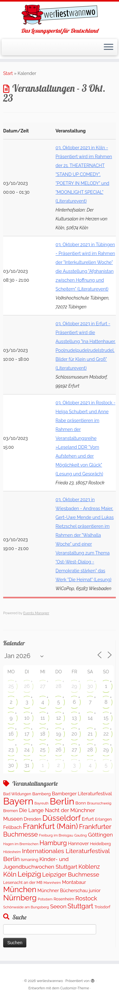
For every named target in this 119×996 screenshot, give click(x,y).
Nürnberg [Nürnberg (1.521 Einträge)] (19, 897)
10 (27, 718)
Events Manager (36, 613)
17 (26, 734)
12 (58, 718)
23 (11, 750)
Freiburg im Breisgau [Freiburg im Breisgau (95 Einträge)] (56, 835)
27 (42, 686)
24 (27, 750)
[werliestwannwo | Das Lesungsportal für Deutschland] (59, 14)
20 (74, 734)
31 (26, 765)
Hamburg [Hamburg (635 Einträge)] (53, 843)
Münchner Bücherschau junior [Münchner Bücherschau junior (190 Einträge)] (69, 890)
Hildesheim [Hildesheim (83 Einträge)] (12, 852)
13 (74, 718)
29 (74, 686)
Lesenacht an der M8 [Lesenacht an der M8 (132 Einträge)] (23, 882)
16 (11, 734)
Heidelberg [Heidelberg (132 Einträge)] (100, 843)
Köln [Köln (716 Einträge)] (10, 874)
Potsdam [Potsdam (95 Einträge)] (45, 899)
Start (8, 73)
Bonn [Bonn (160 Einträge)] (81, 802)
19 (58, 734)
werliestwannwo (50, 981)
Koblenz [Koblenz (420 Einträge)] (89, 866)
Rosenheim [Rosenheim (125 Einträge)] (64, 899)
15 (106, 718)
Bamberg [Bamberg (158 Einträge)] (41, 793)
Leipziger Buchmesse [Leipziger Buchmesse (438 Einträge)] (70, 874)
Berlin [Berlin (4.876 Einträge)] (62, 801)
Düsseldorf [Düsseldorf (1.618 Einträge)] (61, 818)
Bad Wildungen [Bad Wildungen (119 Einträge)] (17, 793)
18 (42, 734)
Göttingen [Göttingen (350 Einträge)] (100, 834)
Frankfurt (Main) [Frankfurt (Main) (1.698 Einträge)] (50, 826)
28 (59, 686)
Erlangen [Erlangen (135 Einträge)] (103, 819)
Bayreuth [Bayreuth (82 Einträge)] (42, 803)
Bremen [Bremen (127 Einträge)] (10, 810)
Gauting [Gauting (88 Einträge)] (80, 835)
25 (11, 686)
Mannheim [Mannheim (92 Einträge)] (52, 882)
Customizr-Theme (74, 988)
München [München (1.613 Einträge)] (19, 889)
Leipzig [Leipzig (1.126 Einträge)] (29, 874)
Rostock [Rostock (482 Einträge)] (86, 898)
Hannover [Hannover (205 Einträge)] (78, 843)
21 (90, 734)
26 (27, 686)
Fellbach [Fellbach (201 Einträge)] (12, 827)
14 (90, 718)
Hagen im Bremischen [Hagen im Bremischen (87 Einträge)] (20, 844)
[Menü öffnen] (108, 47)
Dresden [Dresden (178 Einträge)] (32, 819)
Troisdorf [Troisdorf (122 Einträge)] (102, 907)
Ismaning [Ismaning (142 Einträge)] (29, 859)
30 (90, 686)
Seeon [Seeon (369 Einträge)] (58, 906)
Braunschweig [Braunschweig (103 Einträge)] (99, 803)
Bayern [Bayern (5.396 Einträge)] (18, 801)
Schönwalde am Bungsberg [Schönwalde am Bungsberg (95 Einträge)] (26, 907)
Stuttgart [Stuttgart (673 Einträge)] (80, 906)
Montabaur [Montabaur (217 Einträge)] (74, 882)
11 (43, 718)
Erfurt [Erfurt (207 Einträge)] (88, 819)
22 (106, 734)
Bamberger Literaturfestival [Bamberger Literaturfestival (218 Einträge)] (82, 794)
